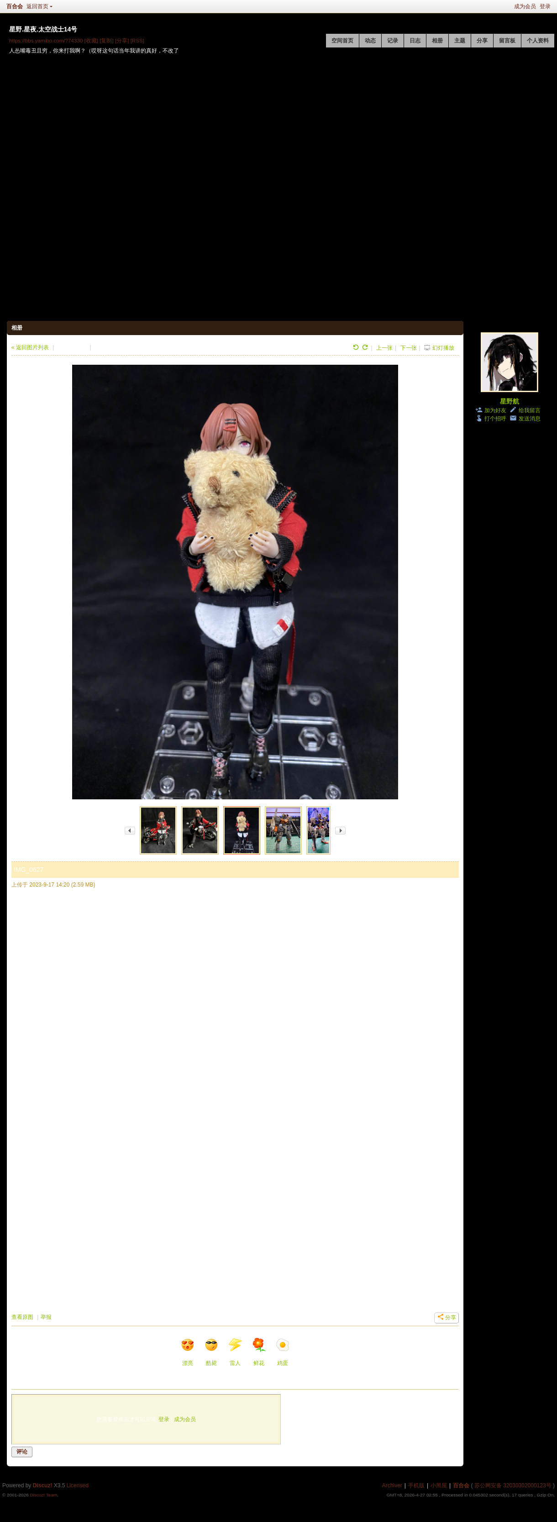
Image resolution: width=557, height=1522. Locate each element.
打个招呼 (495, 418)
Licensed (78, 1485)
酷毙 (211, 1352)
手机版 (416, 1485)
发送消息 (530, 418)
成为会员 (525, 6)
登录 (545, 6)
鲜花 (259, 1352)
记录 (392, 40)
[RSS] (137, 40)
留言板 (507, 40)
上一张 (384, 348)
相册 (437, 40)
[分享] (122, 40)
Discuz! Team (43, 1494)
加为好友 (495, 410)
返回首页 (37, 6)
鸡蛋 (282, 1352)
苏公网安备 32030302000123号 (513, 1485)
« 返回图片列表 (30, 347)
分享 (482, 40)
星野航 (509, 401)
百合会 (14, 6)
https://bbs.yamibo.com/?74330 (46, 40)
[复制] (106, 40)
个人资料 (538, 40)
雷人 (235, 1352)
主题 (459, 40)
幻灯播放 (443, 348)
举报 (46, 1317)
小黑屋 (439, 1485)
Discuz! (43, 1485)
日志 (415, 40)
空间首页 (342, 40)
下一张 (408, 348)
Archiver (392, 1485)
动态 (370, 40)
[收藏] (91, 40)
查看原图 (22, 1317)
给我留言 (530, 410)
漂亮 (187, 1352)
